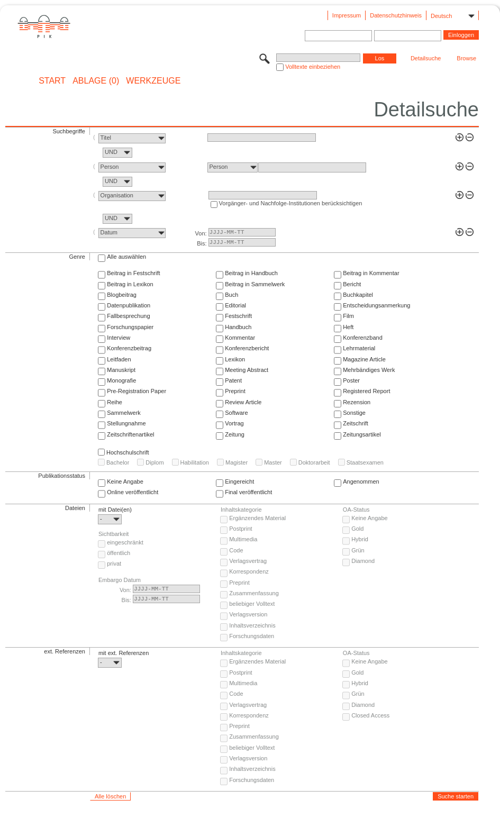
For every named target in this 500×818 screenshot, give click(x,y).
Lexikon (235, 359)
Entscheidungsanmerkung (376, 305)
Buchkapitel (358, 295)
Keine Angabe (125, 481)
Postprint (240, 528)
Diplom (154, 462)
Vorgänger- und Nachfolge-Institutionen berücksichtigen (290, 203)
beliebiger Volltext (252, 604)
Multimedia (243, 539)
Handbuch (238, 327)
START (52, 81)
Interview (118, 337)
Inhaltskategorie (241, 509)
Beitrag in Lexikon (130, 284)
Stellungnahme (126, 423)
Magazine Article (364, 359)
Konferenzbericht (247, 348)
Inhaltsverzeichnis (252, 625)
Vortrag (234, 423)
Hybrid (359, 539)
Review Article (243, 402)
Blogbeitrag (122, 295)
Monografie (121, 380)
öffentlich (118, 553)
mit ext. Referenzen (123, 653)
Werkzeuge (153, 81)
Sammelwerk (124, 413)
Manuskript (121, 370)
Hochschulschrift (127, 452)
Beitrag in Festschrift (133, 273)
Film (348, 316)
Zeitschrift (355, 423)
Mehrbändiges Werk (369, 370)
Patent (233, 380)
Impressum (346, 15)
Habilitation (194, 462)
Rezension (356, 402)
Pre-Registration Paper (136, 391)
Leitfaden (119, 359)
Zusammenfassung (254, 593)
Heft (348, 327)
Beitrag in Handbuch (251, 273)
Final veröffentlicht (248, 492)
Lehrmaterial (359, 348)
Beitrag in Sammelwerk (255, 284)
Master (273, 462)
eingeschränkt (125, 542)
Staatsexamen (365, 462)
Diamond (363, 561)
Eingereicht (239, 481)
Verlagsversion (248, 614)
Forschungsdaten (251, 636)
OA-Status (356, 509)
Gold (357, 528)
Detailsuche (426, 58)
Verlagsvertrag (248, 561)
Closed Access (370, 715)
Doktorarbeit (314, 462)
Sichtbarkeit (113, 534)
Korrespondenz (249, 571)
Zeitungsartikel (362, 434)
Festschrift (238, 316)
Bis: (201, 243)
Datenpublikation (128, 305)
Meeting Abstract (246, 370)
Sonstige (354, 413)
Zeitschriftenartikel (130, 434)
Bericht (352, 284)
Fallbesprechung (128, 316)
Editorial (235, 305)
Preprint (235, 391)
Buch (231, 295)
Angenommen (361, 481)
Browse (466, 58)
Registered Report (366, 391)
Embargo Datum (119, 580)
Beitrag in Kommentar (371, 273)
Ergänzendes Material (257, 518)
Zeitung (234, 434)
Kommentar (240, 337)
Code (236, 550)
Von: (201, 233)
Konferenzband (363, 337)
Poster (351, 380)
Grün (357, 550)
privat (114, 563)
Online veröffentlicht (132, 492)
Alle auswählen (126, 256)
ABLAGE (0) (95, 81)
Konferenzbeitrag (129, 348)
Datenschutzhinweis (396, 15)
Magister (236, 462)
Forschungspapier (130, 327)
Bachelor (117, 462)
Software (236, 413)
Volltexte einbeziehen (312, 66)
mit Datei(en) (115, 509)
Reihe (114, 402)
